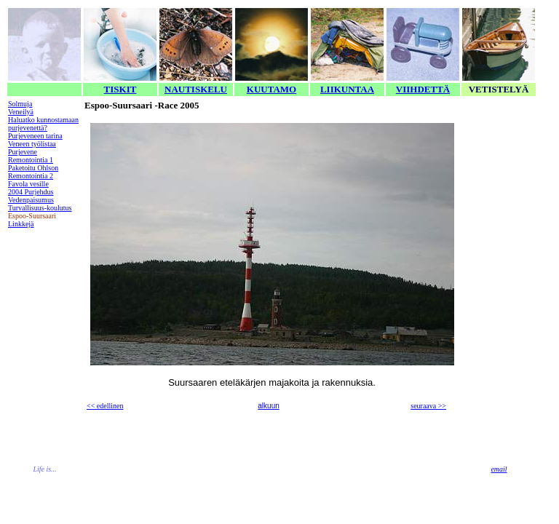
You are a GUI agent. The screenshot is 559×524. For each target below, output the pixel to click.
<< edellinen (105, 406)
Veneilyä (20, 112)
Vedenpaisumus (31, 200)
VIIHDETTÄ (423, 89)
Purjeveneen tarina (35, 136)
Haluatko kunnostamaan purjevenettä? (43, 124)
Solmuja (20, 104)
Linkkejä (21, 224)
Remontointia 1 (30, 160)
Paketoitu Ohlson (33, 168)
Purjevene (22, 152)
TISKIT (120, 89)
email (499, 469)
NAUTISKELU (195, 89)
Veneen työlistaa (32, 144)
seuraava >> (428, 406)
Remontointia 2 (30, 176)
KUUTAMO (271, 89)
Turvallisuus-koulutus (39, 208)
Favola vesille (28, 184)
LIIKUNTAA (347, 89)
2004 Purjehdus (31, 192)
